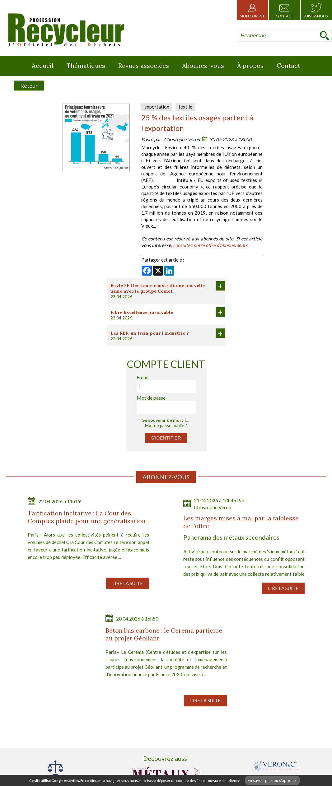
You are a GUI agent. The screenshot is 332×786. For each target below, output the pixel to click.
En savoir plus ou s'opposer (272, 780)
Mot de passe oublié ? (166, 425)
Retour (29, 85)
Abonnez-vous (203, 65)
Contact (284, 10)
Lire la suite (127, 583)
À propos (250, 65)
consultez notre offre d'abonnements (210, 245)
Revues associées (143, 65)
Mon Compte (252, 10)
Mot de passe (151, 398)
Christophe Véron (182, 139)
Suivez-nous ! (316, 10)
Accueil (43, 65)
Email (142, 377)
